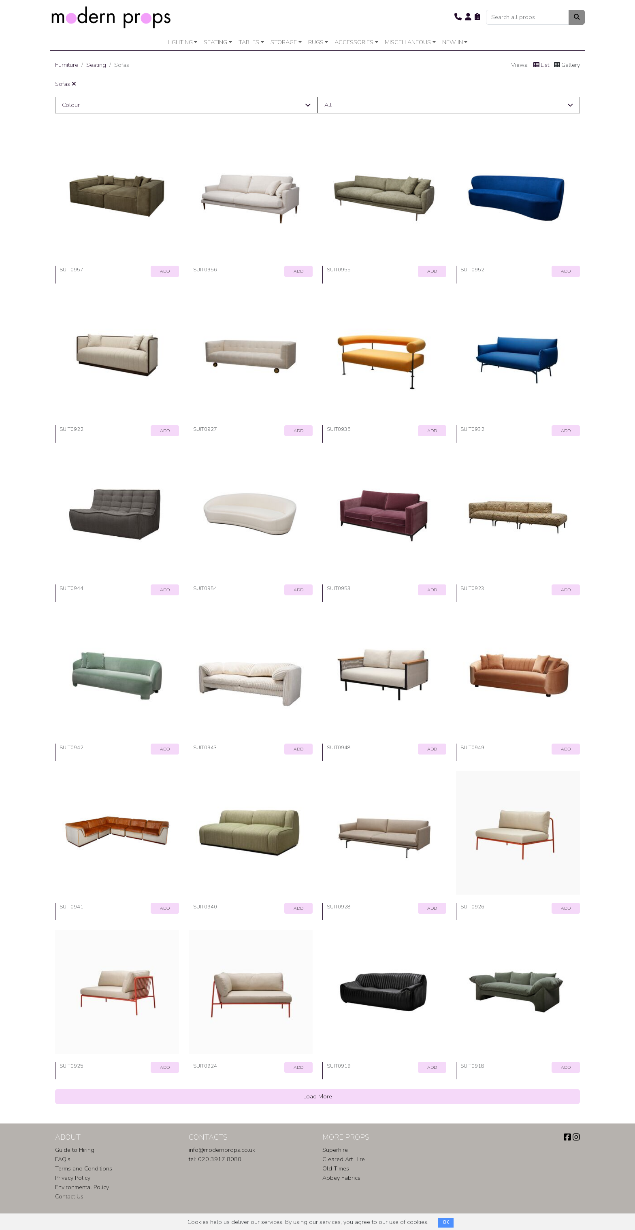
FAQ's (62, 1159)
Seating (215, 42)
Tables (249, 42)
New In (452, 42)
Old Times (335, 1168)
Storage (284, 42)
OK (446, 1222)
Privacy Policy (72, 1178)
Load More (317, 1096)
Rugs (316, 42)
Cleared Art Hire (343, 1159)
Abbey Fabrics (341, 1178)
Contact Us (69, 1196)
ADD (165, 271)
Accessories (354, 42)
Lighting (180, 42)
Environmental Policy (82, 1187)
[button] (458, 17)
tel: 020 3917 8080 (215, 1159)
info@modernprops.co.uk (222, 1150)
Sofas (65, 84)
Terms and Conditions (83, 1168)
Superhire (335, 1150)
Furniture (66, 65)
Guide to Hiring (74, 1150)
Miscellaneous (408, 42)
